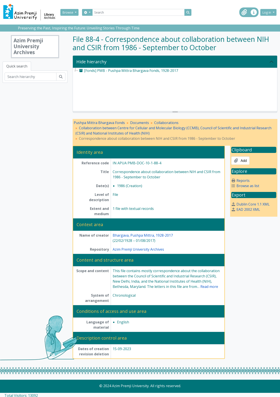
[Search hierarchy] (30, 77)
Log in (267, 12)
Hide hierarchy (91, 62)
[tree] (175, 90)
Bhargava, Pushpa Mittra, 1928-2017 (143, 235)
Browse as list (245, 185)
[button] (244, 12)
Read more (209, 286)
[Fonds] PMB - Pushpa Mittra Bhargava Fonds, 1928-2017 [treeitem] (128, 70)
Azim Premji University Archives (138, 249)
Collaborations (166, 122)
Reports (240, 180)
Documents (139, 122)
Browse (68, 12)
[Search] (138, 12)
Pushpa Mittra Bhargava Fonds (99, 122)
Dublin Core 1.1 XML (250, 204)
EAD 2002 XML (245, 209)
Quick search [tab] (16, 66)
